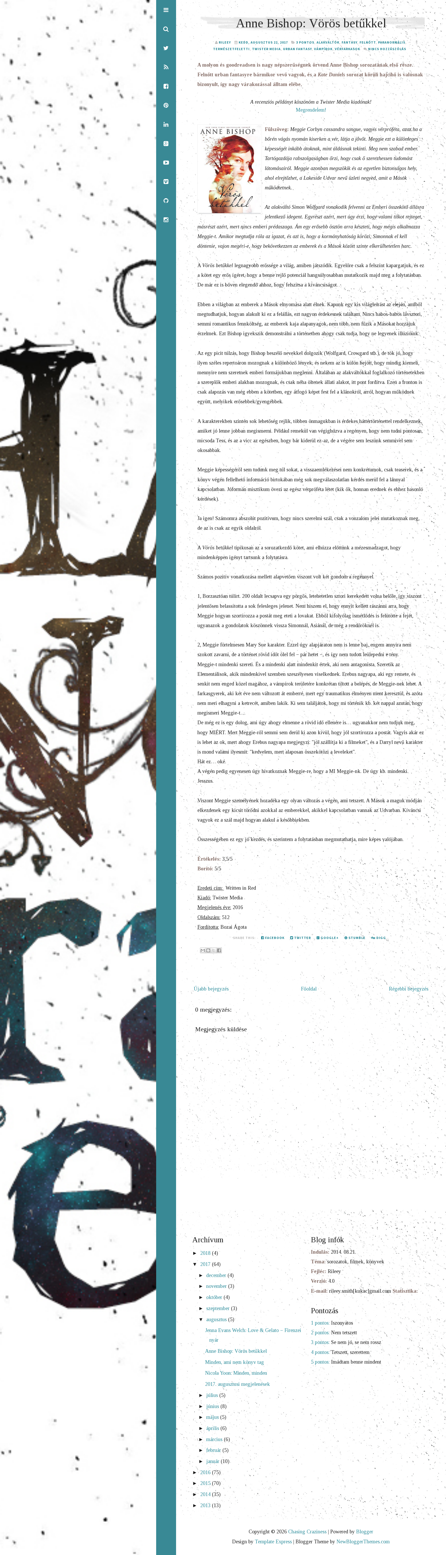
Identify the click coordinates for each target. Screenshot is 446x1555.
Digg (378, 938)
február (214, 1451)
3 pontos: (320, 1343)
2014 (206, 1495)
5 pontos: (320, 1363)
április (213, 1429)
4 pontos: (320, 1353)
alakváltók (328, 42)
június (213, 1407)
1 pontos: (320, 1324)
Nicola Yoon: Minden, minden (236, 1374)
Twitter (300, 938)
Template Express (273, 1542)
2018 (206, 1254)
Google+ (328, 938)
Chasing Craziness (307, 1533)
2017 (206, 1265)
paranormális (391, 42)
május (213, 1418)
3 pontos (305, 42)
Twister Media (266, 49)
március (215, 1440)
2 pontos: (320, 1334)
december (217, 1276)
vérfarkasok (347, 49)
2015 (206, 1484)
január (213, 1462)
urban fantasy (297, 49)
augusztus (217, 1320)
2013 (206, 1506)
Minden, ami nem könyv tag (234, 1363)
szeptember (218, 1309)
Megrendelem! (311, 110)
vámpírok (323, 49)
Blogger (364, 1533)
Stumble (355, 938)
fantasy (349, 42)
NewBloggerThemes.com (363, 1542)
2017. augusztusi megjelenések (237, 1385)
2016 (206, 1473)
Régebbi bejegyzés (408, 990)
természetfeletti (231, 49)
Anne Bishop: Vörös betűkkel (311, 23)
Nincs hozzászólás (387, 49)
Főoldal (309, 990)
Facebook (272, 938)
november (217, 1287)
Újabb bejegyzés (211, 990)
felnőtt (368, 42)
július (212, 1396)
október (215, 1298)
